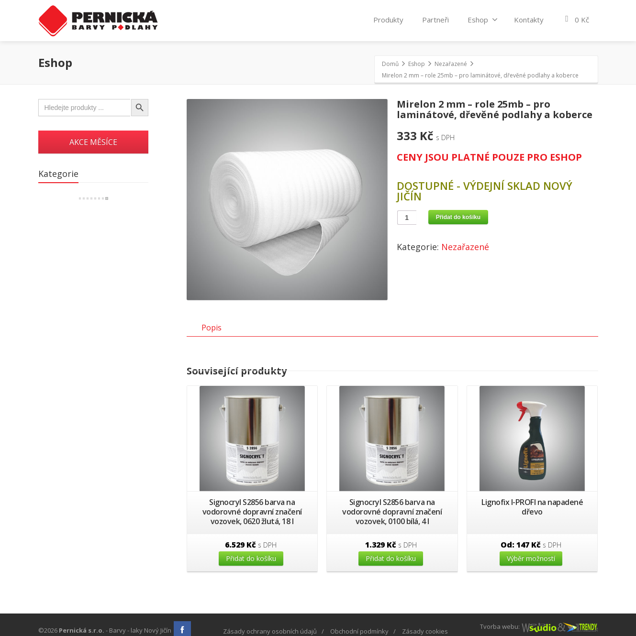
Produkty (388, 19)
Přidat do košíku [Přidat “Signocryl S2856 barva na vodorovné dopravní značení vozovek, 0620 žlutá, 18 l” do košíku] (251, 567)
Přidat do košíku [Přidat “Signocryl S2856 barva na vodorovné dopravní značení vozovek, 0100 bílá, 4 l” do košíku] (391, 567)
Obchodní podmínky (359, 631)
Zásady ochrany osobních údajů (270, 631)
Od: (531, 553)
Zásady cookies (425, 631)
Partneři (435, 19)
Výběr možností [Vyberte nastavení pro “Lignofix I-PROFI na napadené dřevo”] (531, 567)
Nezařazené (465, 246)
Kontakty (529, 19)
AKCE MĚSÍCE (93, 142)
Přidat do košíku (458, 217)
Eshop (483, 19)
